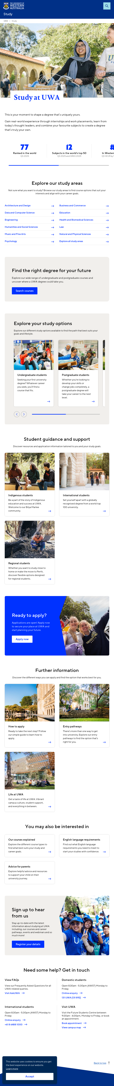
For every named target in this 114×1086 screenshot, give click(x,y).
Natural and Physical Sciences (75, 234)
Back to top (100, 1062)
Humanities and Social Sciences (21, 227)
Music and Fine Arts (15, 234)
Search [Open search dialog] (106, 6)
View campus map (71, 1027)
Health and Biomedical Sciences (76, 219)
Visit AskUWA (12, 993)
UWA (6, 21)
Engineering (11, 219)
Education (64, 212)
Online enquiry (70, 993)
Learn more (12, 1068)
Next (24, 414)
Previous (17, 414)
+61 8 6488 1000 (13, 1024)
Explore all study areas (71, 241)
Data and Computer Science (20, 212)
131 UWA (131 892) (71, 997)
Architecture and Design (18, 205)
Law (61, 227)
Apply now (22, 639)
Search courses (25, 291)
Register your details (28, 944)
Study (8, 14)
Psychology (11, 241)
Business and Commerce (72, 205)
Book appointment (72, 1023)
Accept (29, 1076)
